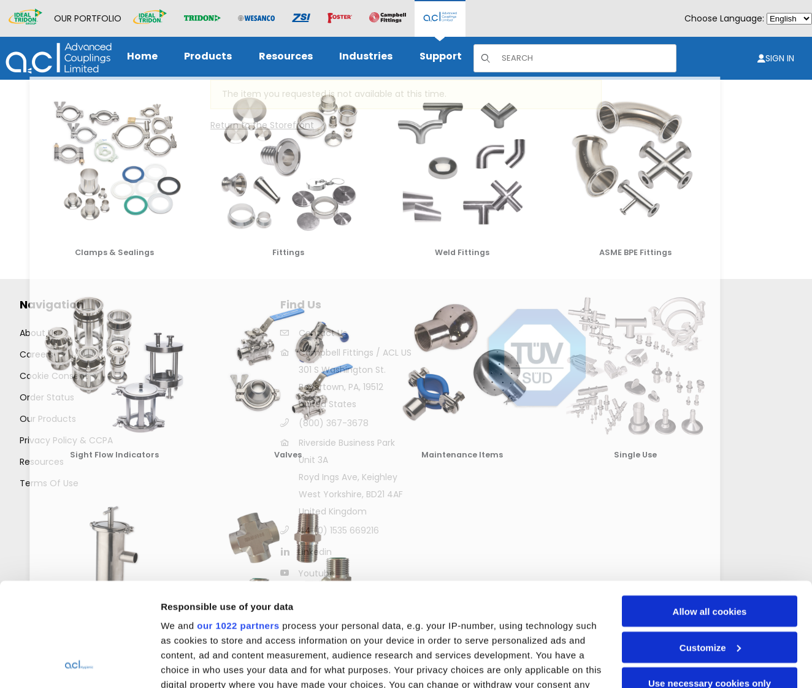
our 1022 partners (238, 528)
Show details (189, 664)
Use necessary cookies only (709, 586)
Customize (710, 550)
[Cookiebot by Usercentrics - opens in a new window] (79, 664)
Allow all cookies (710, 514)
